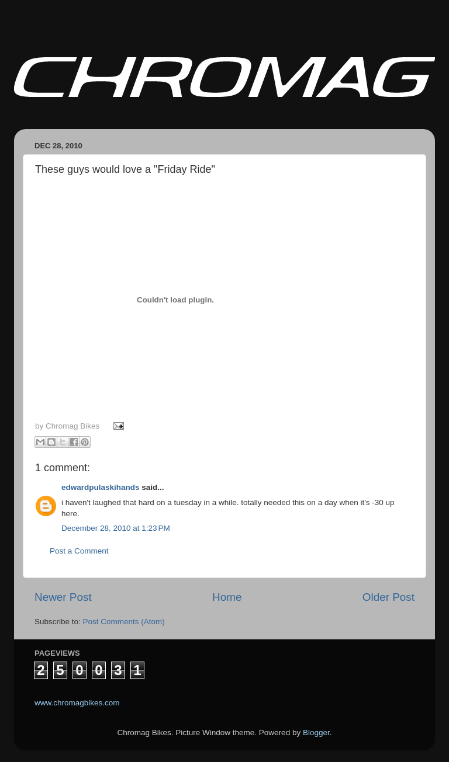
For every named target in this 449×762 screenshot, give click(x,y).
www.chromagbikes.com (77, 702)
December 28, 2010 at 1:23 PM (115, 528)
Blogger (316, 732)
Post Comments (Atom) (124, 621)
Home (226, 597)
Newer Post (63, 597)
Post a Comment (79, 551)
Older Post (388, 597)
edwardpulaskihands (100, 487)
